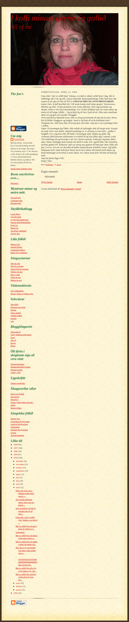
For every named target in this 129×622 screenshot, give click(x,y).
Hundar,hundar (16, 370)
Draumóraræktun (17, 364)
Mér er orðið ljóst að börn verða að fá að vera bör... (26, 577)
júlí (17, 477)
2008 (16, 444)
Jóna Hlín (14, 304)
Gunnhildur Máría (18, 250)
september (20, 471)
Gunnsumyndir (16, 200)
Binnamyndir (16, 203)
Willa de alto (16, 277)
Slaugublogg (16, 332)
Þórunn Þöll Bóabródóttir (21, 222)
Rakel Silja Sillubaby (19, 253)
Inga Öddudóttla (17, 291)
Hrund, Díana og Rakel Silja (22, 294)
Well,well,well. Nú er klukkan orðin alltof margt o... (25, 493)
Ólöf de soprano (17, 266)
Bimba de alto (16, 280)
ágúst (18, 474)
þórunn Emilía (16, 247)
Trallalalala (20, 532)
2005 (16, 454)
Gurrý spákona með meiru (21, 335)
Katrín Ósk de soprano (20, 269)
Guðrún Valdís (16, 315)
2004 (16, 458)
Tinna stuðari (16, 313)
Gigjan (13, 433)
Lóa (12, 321)
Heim (79, 182)
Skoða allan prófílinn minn (21, 169)
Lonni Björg (15, 214)
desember (20, 461)
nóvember (20, 464)
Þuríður (14, 318)
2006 (16, 451)
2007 (16, 448)
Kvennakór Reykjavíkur (20, 421)
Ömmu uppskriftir (18, 383)
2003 (16, 593)
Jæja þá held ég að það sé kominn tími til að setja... (26, 511)
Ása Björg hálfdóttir (19, 231)
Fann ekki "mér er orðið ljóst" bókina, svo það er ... (27, 520)
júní (18, 481)
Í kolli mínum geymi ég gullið (58, 17)
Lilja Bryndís (16, 217)
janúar (18, 590)
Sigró (13, 337)
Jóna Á (13, 340)
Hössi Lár (14, 228)
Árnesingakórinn (17, 435)
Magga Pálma (16, 408)
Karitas (13, 310)
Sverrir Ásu (15, 233)
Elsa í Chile (15, 275)
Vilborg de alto (16, 272)
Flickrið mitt (16, 198)
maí (17, 484)
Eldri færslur (112, 182)
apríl (18, 487)
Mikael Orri (15, 244)
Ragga (13, 343)
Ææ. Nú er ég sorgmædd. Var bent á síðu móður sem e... (26, 550)
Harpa (13, 346)
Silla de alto (15, 263)
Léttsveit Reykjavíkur (19, 424)
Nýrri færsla (46, 182)
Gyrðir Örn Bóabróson (20, 220)
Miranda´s (15, 183)
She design (15, 397)
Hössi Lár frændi (17, 394)
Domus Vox (15, 418)
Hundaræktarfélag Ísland (20, 367)
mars (18, 583)
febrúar (19, 586)
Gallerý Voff (15, 372)
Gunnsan (19, 139)
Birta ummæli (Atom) (71, 189)
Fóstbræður (15, 427)
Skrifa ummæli (50, 176)
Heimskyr (15, 399)
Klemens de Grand (18, 307)
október (19, 467)
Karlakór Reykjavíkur (19, 430)
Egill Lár (14, 225)
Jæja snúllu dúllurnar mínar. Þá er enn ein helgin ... (25, 502)
